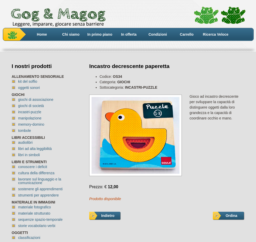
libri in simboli (29, 155)
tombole (24, 130)
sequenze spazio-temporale (40, 219)
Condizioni (157, 34)
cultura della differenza (36, 173)
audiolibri (25, 142)
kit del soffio (27, 81)
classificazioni (29, 238)
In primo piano (99, 34)
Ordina (231, 216)
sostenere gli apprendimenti (40, 189)
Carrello (187, 34)
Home (42, 34)
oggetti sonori (29, 88)
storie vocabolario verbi (36, 226)
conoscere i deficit (32, 167)
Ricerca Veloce (216, 34)
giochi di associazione (35, 99)
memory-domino (31, 124)
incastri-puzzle (29, 112)
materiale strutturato (34, 213)
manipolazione (29, 118)
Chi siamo (71, 34)
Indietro (107, 216)
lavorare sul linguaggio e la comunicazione (39, 181)
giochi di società (31, 106)
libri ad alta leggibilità (35, 149)
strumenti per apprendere (38, 195)
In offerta (129, 34)
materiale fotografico (34, 207)
